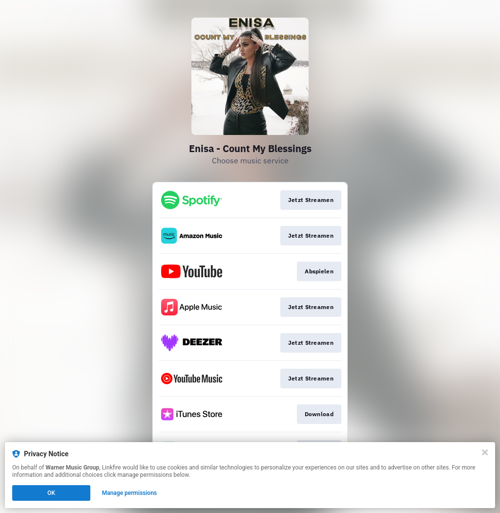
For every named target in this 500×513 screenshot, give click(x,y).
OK (51, 493)
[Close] (485, 452)
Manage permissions (129, 493)
